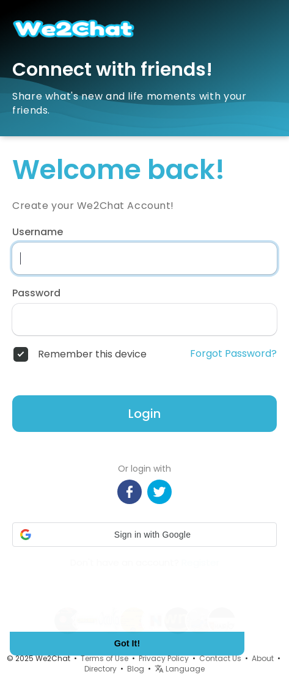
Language (180, 669)
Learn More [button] (56, 607)
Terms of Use (104, 658)
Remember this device (92, 354)
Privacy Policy (164, 658)
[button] (144, 534)
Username (37, 232)
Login (144, 413)
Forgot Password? (233, 353)
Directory (100, 669)
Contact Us (220, 658)
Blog (135, 669)
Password (36, 293)
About (263, 658)
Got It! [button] (127, 643)
